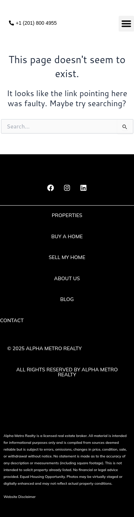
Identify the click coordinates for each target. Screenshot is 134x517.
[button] (126, 24)
